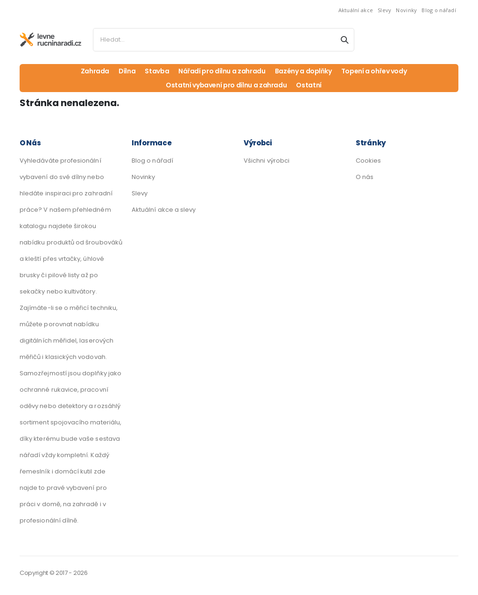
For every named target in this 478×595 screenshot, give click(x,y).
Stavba (157, 71)
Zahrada (95, 71)
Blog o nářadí (439, 10)
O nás (364, 176)
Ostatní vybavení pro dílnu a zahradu (226, 85)
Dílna (127, 71)
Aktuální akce (355, 10)
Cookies (368, 160)
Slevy (384, 10)
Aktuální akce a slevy (164, 209)
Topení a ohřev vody (374, 71)
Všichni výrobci (266, 160)
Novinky (406, 10)
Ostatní (309, 85)
